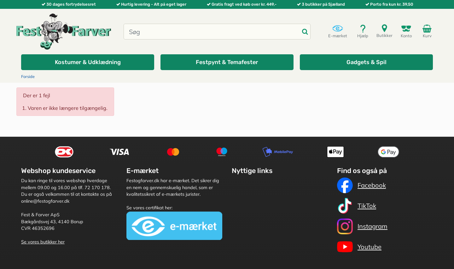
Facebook (361, 185)
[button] (87, 62)
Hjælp (362, 31)
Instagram (362, 226)
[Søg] (212, 31)
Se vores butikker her (43, 242)
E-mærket (337, 31)
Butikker (384, 31)
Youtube (359, 247)
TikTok (356, 206)
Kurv (428, 31)
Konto (406, 31)
